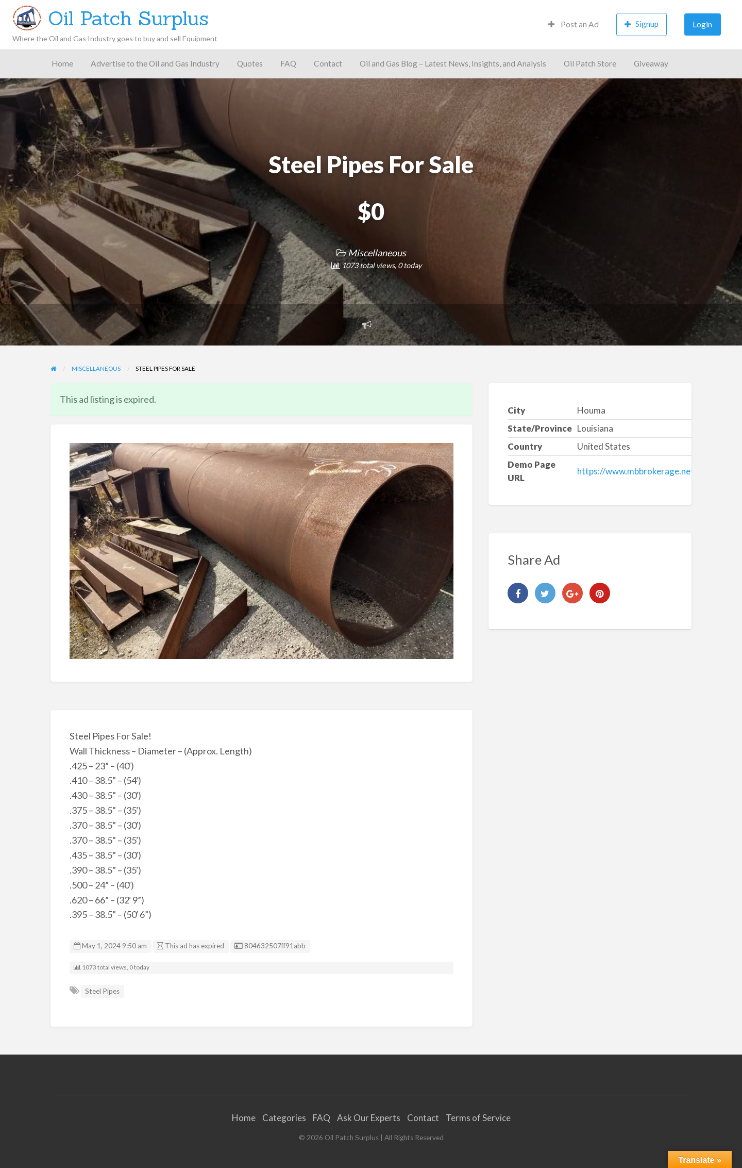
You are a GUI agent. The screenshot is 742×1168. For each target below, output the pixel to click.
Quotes (250, 63)
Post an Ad (573, 24)
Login (702, 24)
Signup (642, 24)
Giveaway (651, 63)
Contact (328, 63)
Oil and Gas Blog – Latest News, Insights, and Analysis (453, 63)
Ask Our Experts (368, 1117)
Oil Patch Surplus (128, 18)
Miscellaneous (377, 252)
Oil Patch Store (590, 63)
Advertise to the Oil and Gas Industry (155, 63)
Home (62, 63)
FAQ (288, 63)
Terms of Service (478, 1117)
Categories (284, 1117)
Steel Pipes (102, 991)
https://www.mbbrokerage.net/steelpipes (656, 471)
